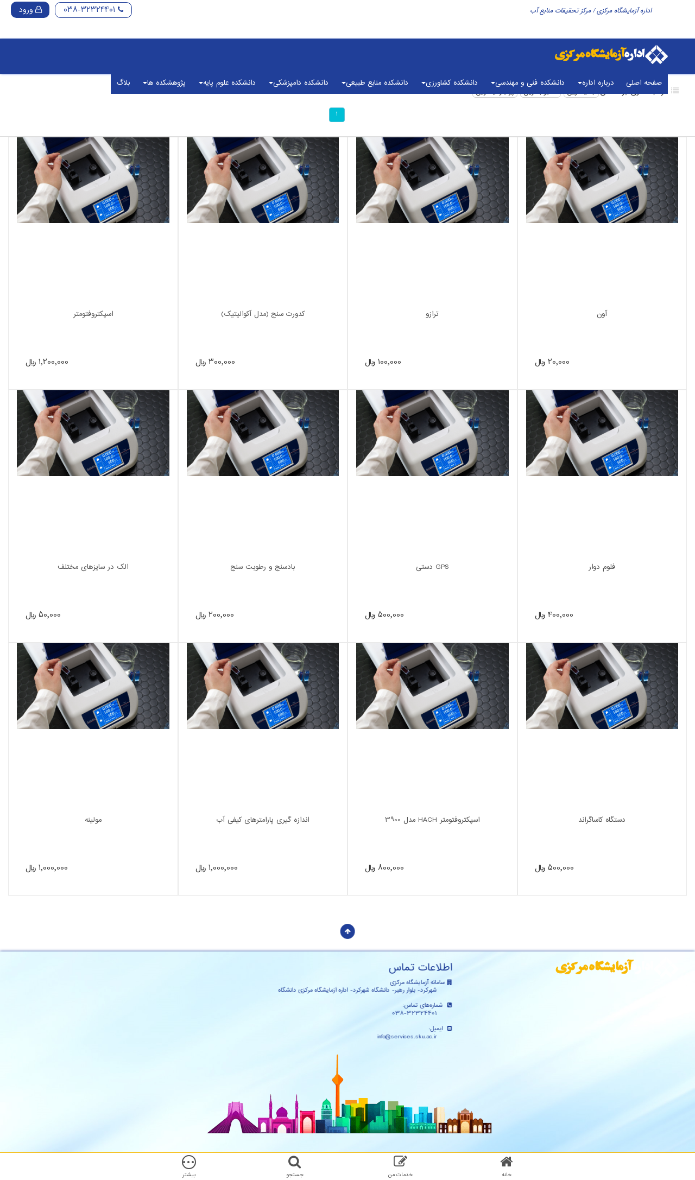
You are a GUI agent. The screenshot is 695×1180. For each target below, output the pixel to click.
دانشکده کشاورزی (449, 83)
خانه (506, 1174)
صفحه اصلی (644, 83)
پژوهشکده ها (164, 83)
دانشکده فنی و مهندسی (528, 83)
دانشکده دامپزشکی (298, 83)
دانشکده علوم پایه (227, 83)
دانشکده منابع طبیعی (375, 83)
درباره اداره (596, 83)
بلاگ (123, 83)
